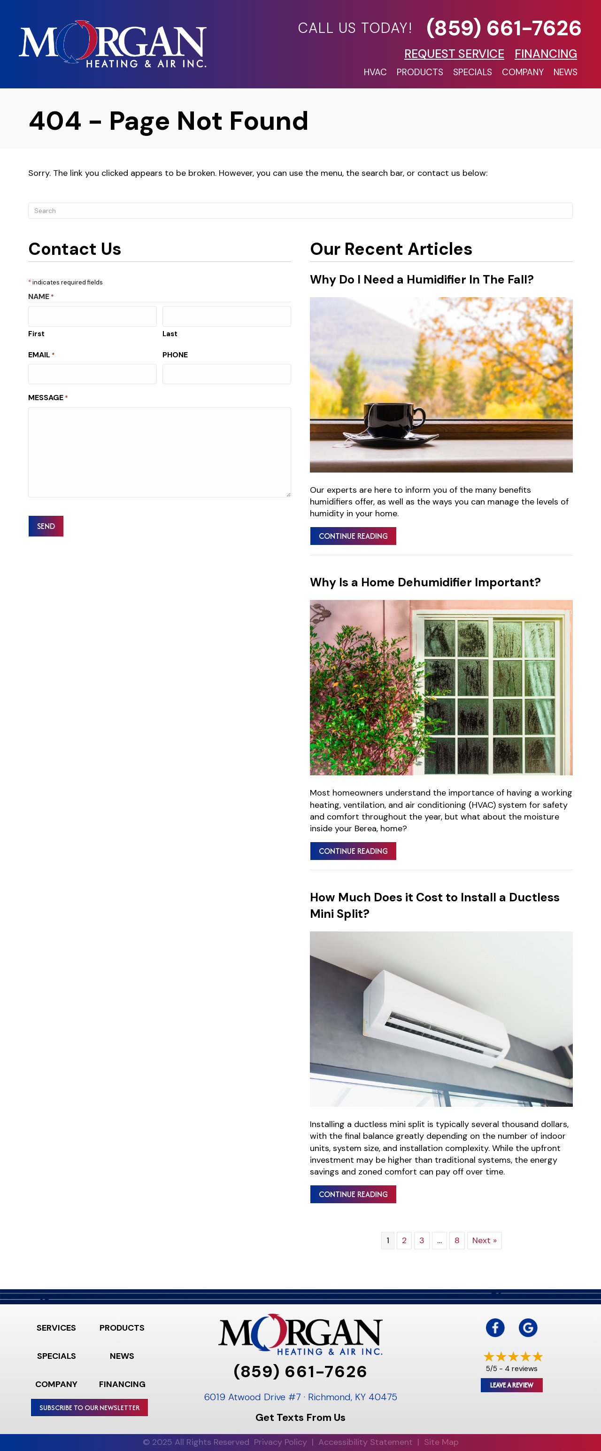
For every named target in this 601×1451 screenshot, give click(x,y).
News (566, 72)
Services (56, 1327)
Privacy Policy (280, 1442)
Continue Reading (353, 536)
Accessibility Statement (365, 1442)
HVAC (375, 72)
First (36, 332)
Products (420, 72)
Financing (122, 1384)
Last (169, 332)
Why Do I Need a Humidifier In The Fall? (422, 279)
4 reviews (521, 1368)
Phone (175, 353)
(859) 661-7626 (504, 28)
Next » (484, 1240)
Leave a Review (511, 1385)
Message (48, 394)
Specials (472, 72)
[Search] (300, 211)
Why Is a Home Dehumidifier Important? (425, 582)
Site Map (441, 1442)
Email (41, 353)
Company (523, 72)
